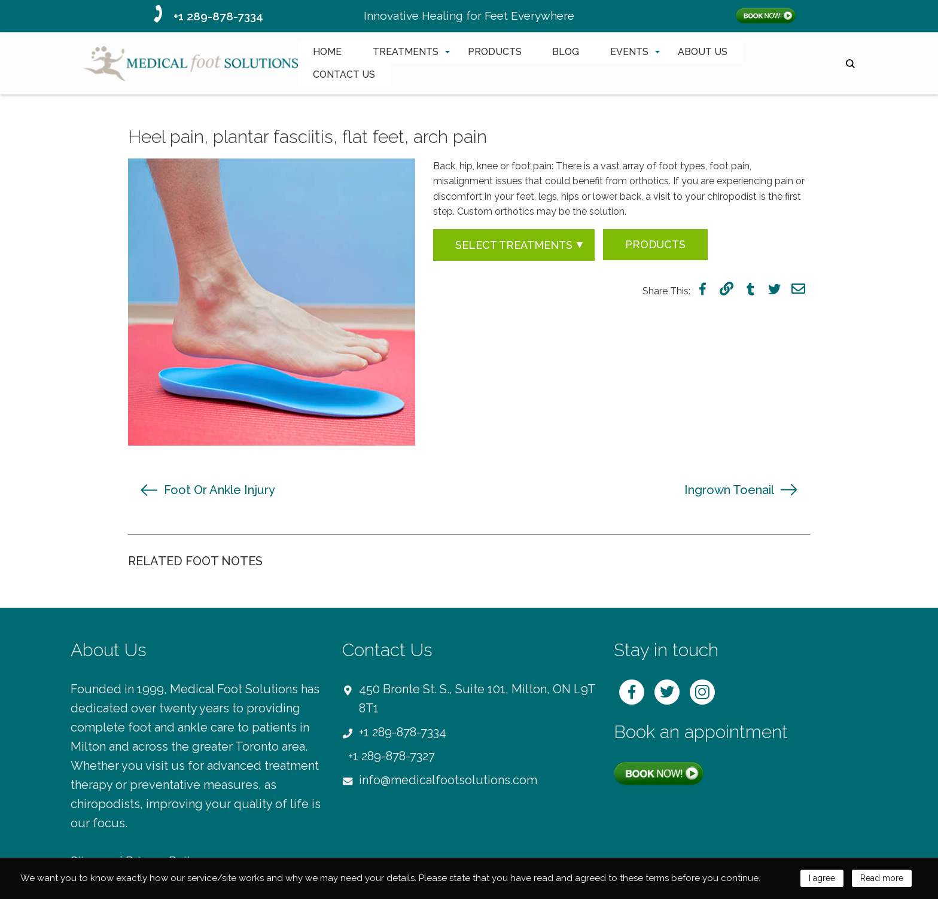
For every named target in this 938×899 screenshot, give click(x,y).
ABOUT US (702, 51)
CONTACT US (344, 74)
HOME (327, 51)
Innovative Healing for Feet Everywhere (469, 15)
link (726, 288)
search (850, 63)
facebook (702, 288)
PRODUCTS (495, 51)
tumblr (750, 288)
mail (798, 288)
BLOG (565, 51)
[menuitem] (327, 52)
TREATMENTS (405, 51)
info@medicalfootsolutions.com (448, 780)
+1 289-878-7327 (391, 756)
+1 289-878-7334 (218, 16)
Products (655, 244)
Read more (879, 878)
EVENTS (629, 51)
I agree (816, 878)
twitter (774, 288)
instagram (702, 692)
